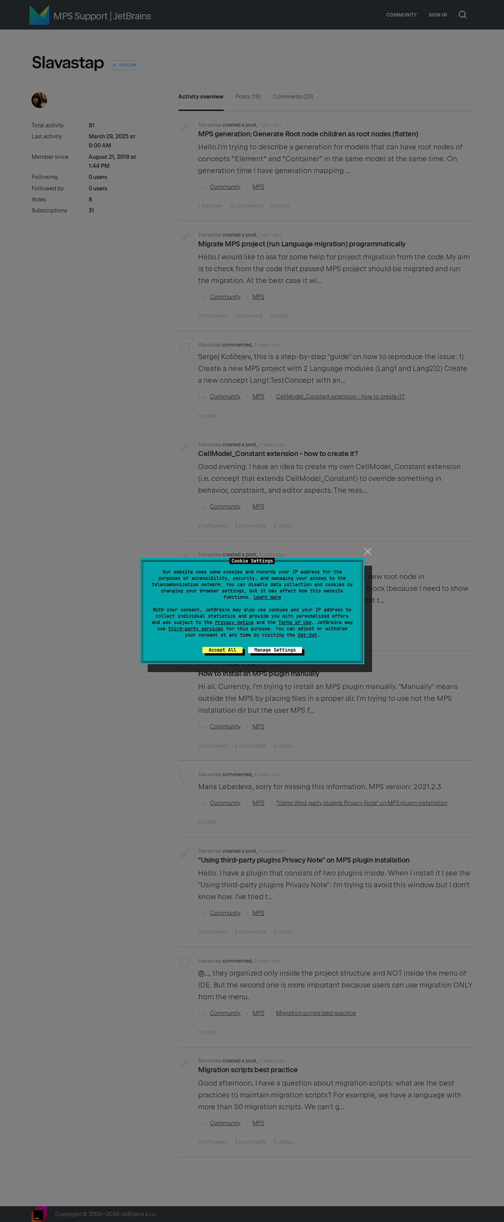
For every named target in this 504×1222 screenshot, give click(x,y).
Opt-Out (307, 635)
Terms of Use (294, 622)
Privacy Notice (234, 622)
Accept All (222, 650)
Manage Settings (275, 650)
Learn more (267, 597)
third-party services (195, 629)
